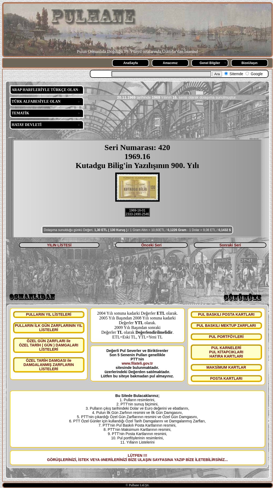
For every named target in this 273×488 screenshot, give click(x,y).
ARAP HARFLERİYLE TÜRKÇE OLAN (45, 90)
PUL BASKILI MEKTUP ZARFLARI (226, 325)
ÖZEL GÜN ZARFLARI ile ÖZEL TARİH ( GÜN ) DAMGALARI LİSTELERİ (48, 345)
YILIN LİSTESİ (59, 245)
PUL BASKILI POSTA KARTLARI (226, 314)
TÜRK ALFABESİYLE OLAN (36, 101)
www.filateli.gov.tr (137, 363)
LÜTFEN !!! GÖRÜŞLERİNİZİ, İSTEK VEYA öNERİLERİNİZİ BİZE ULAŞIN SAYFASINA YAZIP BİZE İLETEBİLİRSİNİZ (136, 457)
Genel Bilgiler (210, 63)
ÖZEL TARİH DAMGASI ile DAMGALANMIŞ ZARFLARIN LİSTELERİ (49, 364)
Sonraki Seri (230, 245)
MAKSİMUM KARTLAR (226, 367)
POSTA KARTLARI (226, 378)
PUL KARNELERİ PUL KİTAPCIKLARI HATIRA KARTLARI (226, 352)
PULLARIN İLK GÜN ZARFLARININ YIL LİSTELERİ (48, 327)
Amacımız (170, 63)
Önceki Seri (151, 245)
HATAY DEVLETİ (26, 125)
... (226, 460)
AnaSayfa (130, 63)
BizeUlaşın (250, 63)
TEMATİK (20, 113)
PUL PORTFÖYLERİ (226, 337)
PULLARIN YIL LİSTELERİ (48, 314)
